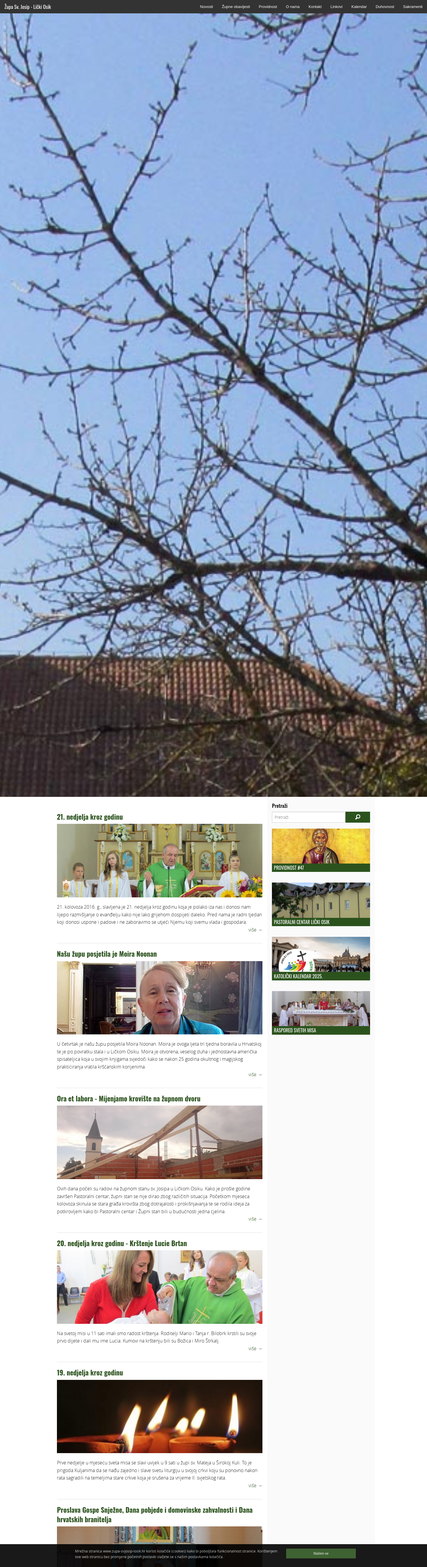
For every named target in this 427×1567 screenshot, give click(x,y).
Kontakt (314, 6)
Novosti (206, 6)
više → (255, 929)
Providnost (268, 6)
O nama (292, 6)
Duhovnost (385, 6)
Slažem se (321, 1553)
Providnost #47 (289, 867)
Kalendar (359, 6)
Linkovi (336, 6)
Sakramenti (413, 6)
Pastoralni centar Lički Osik (301, 922)
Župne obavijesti (236, 6)
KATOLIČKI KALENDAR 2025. (298, 976)
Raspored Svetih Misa (295, 1030)
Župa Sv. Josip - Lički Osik (27, 6)
